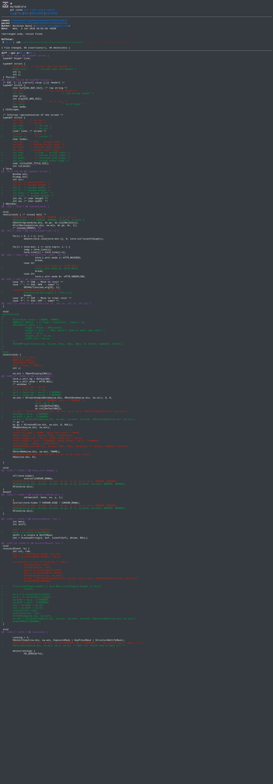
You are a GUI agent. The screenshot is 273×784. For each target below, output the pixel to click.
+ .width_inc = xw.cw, (26, 401)
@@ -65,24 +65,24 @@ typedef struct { (26, 91)
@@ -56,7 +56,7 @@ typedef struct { (25, 62)
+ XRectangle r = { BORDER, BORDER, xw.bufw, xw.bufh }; (43, 259)
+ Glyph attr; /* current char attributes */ (39, 78)
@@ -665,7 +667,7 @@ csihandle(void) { (27, 330)
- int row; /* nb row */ (25, 140)
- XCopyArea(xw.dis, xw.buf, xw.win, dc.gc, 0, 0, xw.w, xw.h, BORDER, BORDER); (59, 573)
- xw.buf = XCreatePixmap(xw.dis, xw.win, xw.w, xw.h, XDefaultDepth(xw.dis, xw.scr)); (64, 489)
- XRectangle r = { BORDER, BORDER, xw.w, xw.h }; (39, 256)
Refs (26, 13)
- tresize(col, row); (25, 673)
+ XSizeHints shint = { (21, 385)
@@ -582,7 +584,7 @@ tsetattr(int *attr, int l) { (35, 301)
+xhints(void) (10, 372)
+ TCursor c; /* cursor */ (26, 159)
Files (19, 13)
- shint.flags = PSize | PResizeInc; (30, 528)
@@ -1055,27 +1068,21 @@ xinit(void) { (27, 447)
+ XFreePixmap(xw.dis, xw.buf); (26, 734)
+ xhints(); (13, 534)
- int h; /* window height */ (26, 217)
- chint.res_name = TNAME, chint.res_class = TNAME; (40, 515)
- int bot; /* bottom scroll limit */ (33, 169)
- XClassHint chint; (18, 424)
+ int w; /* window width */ (26, 220)
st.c (8, 47)
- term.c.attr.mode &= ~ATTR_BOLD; (41, 314)
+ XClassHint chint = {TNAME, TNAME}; (30, 379)
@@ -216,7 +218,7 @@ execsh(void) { (25, 243)
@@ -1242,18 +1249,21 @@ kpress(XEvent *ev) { (32, 647)
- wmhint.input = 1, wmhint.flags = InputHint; (37, 518)
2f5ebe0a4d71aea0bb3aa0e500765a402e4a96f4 (39, 21)
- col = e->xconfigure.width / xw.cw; (30, 660)
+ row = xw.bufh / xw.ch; (22, 725)
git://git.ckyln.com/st (39, 10)
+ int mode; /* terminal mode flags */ (35, 185)
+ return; (17, 702)
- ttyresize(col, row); (26, 676)
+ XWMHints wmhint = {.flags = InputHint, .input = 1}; (43, 382)
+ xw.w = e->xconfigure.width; (26, 709)
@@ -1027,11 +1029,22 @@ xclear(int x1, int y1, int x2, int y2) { (46, 359)
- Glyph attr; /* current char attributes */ (36, 75)
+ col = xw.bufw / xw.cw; (22, 721)
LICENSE (52, 13)
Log (12, 13)
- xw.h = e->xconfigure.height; (32, 683)
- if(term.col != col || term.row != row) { (35, 670)
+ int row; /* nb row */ (28, 146)
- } (7, 696)
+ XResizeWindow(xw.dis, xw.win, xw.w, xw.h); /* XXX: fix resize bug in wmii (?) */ (63, 770)
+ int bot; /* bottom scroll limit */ (35, 182)
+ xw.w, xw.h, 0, (28, 479)
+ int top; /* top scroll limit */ (35, 178)
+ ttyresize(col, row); (21, 731)
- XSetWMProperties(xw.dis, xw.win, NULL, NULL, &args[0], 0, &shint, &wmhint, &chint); (65, 531)
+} (2, 411)
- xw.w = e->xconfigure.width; (31, 679)
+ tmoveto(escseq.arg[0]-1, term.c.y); (37, 347)
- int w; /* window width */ (26, 214)
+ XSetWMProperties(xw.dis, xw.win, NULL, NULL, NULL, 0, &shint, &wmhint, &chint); (62, 408)
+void (4, 418)
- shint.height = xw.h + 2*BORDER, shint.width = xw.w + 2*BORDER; (50, 524)
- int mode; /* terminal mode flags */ (33, 172)
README (38, 13)
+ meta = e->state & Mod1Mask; (26, 634)
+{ (2, 376)
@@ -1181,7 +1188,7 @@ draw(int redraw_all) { (32, 589)
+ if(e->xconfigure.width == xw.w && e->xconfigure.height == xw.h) (51, 699)
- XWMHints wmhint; (18, 427)
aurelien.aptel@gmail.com (52, 27)
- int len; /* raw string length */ (39, 104)
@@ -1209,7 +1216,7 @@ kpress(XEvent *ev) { (30, 618)
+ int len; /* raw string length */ (47, 107)
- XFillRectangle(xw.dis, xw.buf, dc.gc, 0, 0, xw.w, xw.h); (46, 540)
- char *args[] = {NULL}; (22, 434)
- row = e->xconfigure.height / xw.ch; (31, 663)
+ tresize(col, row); (19, 728)
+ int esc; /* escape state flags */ (35, 188)
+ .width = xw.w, (22, 395)
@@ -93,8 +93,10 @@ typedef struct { (26, 201)
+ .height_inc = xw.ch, (26, 398)
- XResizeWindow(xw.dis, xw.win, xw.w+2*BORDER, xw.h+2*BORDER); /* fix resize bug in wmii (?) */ (72, 767)
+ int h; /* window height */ (26, 224)
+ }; (8, 405)
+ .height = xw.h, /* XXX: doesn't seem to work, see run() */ (53, 392)
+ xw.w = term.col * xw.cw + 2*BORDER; (31, 469)
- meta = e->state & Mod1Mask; (26, 631)
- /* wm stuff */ (16, 511)
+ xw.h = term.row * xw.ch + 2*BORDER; (31, 466)
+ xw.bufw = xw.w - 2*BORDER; (25, 492)
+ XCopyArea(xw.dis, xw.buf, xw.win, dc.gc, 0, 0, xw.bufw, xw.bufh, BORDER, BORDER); (63, 576)
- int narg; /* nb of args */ (34, 117)
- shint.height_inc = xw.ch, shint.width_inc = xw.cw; (42, 521)
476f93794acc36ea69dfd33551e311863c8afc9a (39, 24)
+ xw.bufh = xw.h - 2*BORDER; (25, 495)
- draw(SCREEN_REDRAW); (26, 692)
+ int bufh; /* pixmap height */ (27, 230)
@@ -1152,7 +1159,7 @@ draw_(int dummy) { (29, 560)
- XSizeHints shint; (18, 431)
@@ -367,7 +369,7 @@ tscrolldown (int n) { (30, 272)
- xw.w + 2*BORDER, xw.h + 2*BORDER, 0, (44, 476)
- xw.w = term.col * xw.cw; (23, 463)
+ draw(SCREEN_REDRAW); (21, 741)
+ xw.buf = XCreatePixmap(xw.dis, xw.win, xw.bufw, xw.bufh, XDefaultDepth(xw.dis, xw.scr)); (68, 498)
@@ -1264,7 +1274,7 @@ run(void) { (24, 754)
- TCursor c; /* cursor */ (23, 156)
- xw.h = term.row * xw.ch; (23, 460)
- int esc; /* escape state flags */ (32, 175)
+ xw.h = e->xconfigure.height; (26, 712)
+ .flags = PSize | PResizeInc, (32, 389)
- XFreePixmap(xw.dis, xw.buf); (32, 686)
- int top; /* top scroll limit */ (33, 166)
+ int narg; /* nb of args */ (42, 120)
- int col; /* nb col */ (23, 143)
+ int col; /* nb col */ (26, 149)
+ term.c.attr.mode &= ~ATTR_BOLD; (41, 317)
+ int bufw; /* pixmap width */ (27, 227)
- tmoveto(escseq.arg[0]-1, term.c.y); (31, 343)
